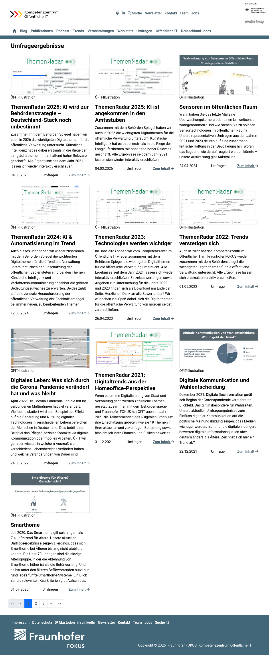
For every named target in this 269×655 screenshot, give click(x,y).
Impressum (21, 622)
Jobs (195, 13)
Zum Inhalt (79, 175)
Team (184, 13)
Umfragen (144, 31)
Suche (135, 13)
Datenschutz (42, 622)
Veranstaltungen (100, 31)
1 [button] (28, 603)
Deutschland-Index (196, 31)
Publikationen (42, 31)
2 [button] (36, 603)
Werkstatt (125, 31)
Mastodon (65, 622)
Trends (78, 31)
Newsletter (153, 13)
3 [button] (43, 603)
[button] (51, 603)
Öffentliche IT (167, 31)
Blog (23, 31)
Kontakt (171, 13)
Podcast (62, 31)
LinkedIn (86, 622)
